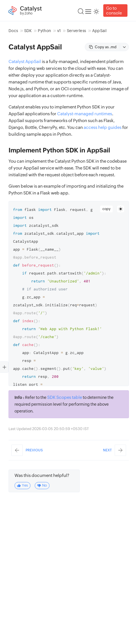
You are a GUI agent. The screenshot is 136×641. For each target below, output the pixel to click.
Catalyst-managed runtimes (84, 113)
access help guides (102, 127)
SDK (28, 30)
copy (106, 209)
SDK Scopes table (64, 397)
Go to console (114, 10)
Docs (13, 30)
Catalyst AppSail (25, 61)
